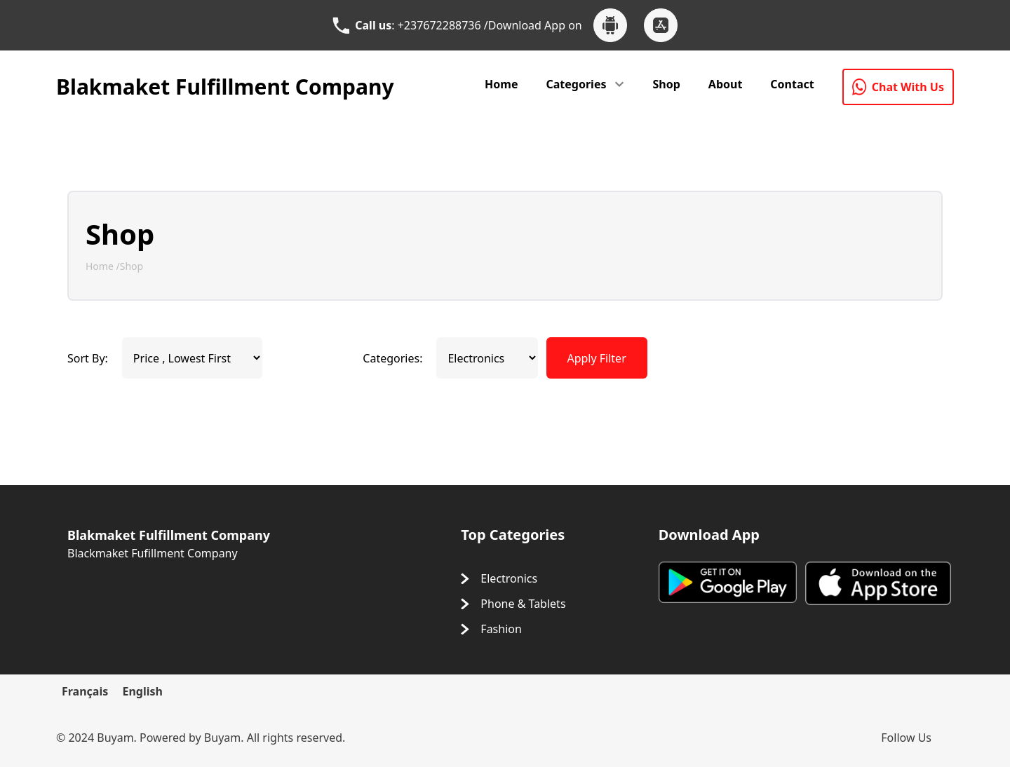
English (142, 691)
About (725, 84)
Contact (792, 84)
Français (85, 691)
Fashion (501, 629)
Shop (666, 84)
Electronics (508, 578)
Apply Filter (596, 358)
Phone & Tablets (522, 603)
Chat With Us (898, 87)
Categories (576, 84)
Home (501, 84)
